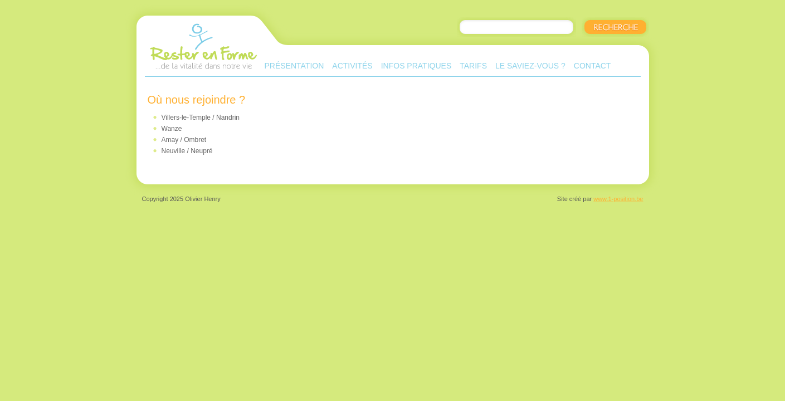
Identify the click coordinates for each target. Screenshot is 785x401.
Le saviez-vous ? (530, 65)
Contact (592, 65)
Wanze (172, 129)
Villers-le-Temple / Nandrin (201, 117)
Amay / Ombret (184, 140)
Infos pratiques (416, 65)
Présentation (294, 65)
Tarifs (473, 65)
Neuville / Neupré (187, 151)
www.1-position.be (618, 198)
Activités (352, 65)
